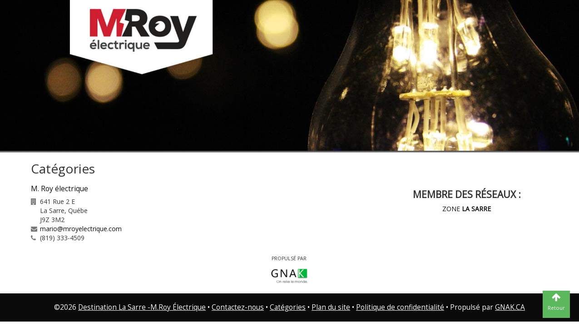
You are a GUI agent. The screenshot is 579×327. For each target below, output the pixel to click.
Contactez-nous (238, 307)
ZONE (466, 208)
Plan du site (331, 307)
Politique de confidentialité (400, 307)
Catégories (288, 307)
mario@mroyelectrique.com (81, 228)
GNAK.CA (510, 307)
